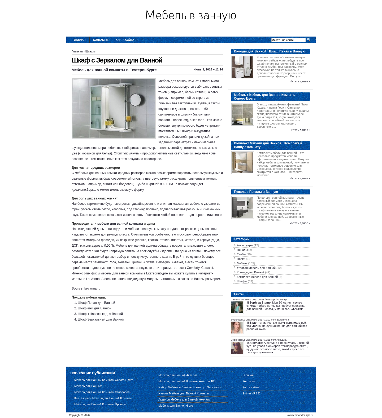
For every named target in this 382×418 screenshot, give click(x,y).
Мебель (242, 263)
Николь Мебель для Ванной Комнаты (183, 393)
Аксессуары (245, 245)
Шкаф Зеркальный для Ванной (101, 319)
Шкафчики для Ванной (94, 308)
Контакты (100, 39)
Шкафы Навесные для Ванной (100, 314)
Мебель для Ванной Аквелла (178, 375)
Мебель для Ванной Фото (175, 405)
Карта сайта (125, 39)
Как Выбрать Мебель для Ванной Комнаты (103, 398)
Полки (241, 258)
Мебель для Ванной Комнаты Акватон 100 (187, 381)
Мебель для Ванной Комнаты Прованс (100, 404)
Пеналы (242, 249)
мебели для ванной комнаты (120, 223)
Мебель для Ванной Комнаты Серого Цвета (103, 379)
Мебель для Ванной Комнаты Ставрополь (102, 392)
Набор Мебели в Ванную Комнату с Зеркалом (189, 387)
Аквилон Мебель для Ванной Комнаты (184, 399)
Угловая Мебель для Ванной (256, 267)
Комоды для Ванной (250, 272)
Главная (79, 39)
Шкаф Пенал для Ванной (96, 303)
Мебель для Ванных (88, 386)
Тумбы (241, 254)
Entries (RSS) (251, 393)
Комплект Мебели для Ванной (257, 276)
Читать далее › (300, 81)
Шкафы (90, 51)
